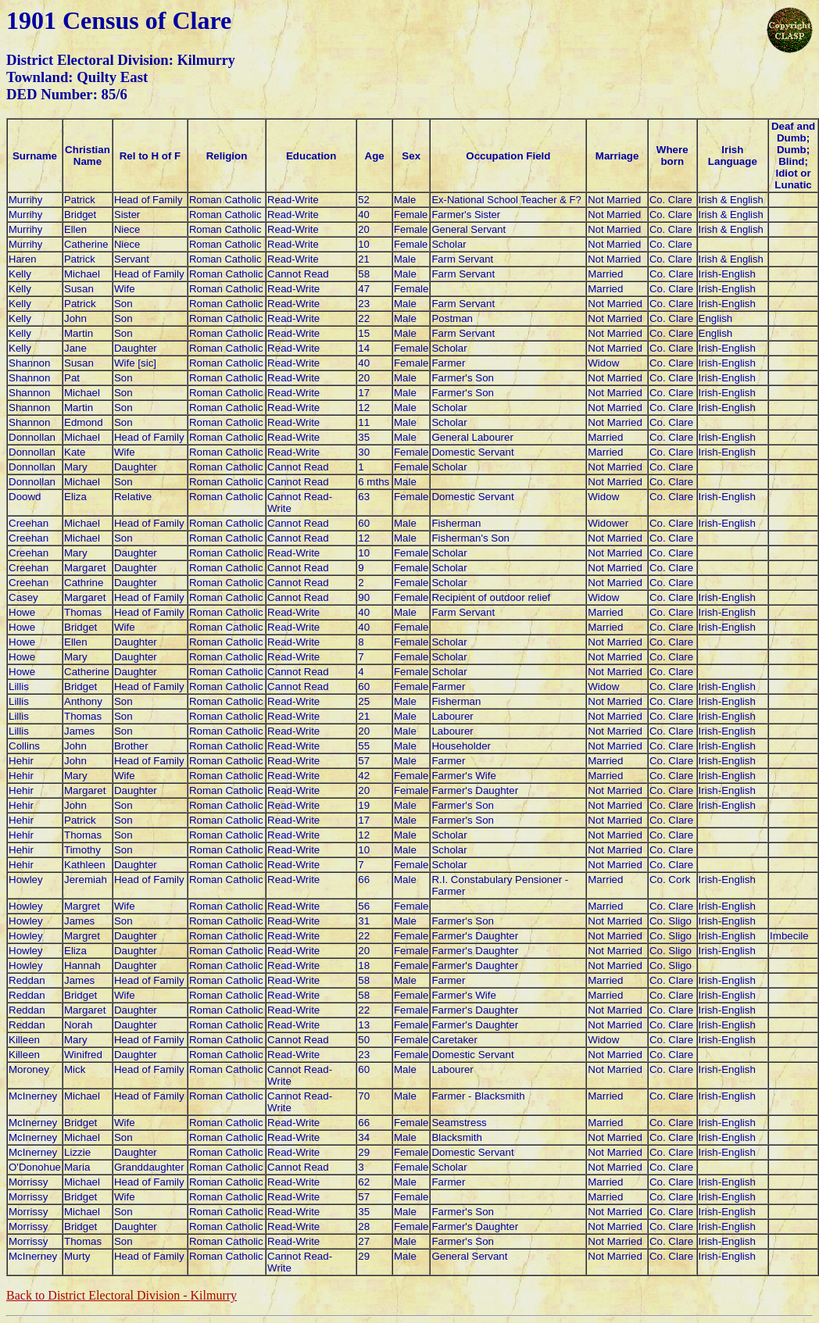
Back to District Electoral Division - (121, 1295)
